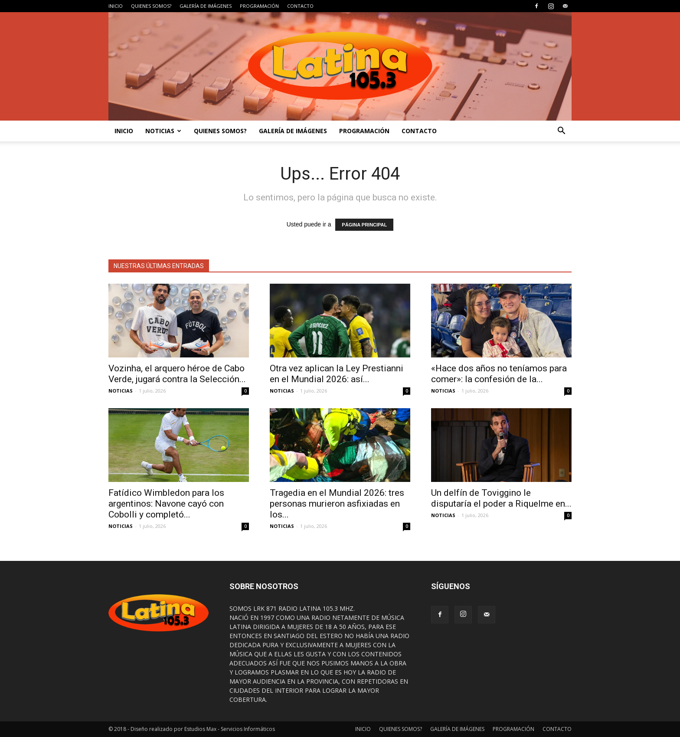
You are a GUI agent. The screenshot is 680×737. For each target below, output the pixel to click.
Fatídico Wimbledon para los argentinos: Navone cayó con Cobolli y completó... (166, 504)
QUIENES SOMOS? (151, 6)
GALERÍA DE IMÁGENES (206, 6)
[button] (561, 131)
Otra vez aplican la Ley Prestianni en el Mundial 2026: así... (336, 373)
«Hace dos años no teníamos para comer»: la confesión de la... (499, 373)
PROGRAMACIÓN (259, 6)
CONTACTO (300, 6)
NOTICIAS (163, 131)
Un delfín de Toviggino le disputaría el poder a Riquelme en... (501, 498)
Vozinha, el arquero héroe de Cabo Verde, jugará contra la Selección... (177, 373)
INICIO (115, 6)
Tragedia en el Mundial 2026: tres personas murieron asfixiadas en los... (337, 504)
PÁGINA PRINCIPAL (364, 224)
